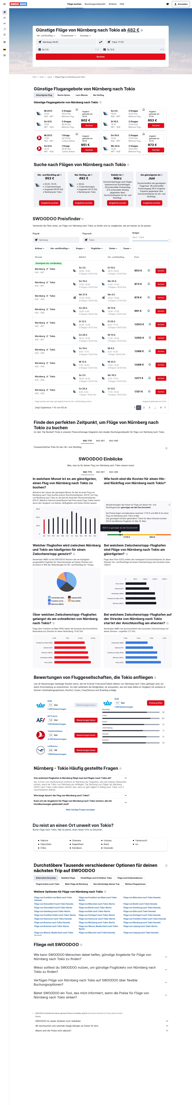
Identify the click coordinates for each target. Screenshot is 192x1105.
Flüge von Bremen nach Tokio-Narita (51, 926)
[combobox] (46, 35)
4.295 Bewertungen (57, 739)
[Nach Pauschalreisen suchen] (4, 29)
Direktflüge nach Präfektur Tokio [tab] (96, 878)
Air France (52, 716)
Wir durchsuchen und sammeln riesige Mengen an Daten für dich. (102, 1025)
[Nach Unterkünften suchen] (4, 17)
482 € (133, 30)
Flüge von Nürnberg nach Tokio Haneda (142, 922)
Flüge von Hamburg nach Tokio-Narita (52, 911)
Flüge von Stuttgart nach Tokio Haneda (142, 915)
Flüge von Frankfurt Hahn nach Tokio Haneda (144, 919)
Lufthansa (52, 746)
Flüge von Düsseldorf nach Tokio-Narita (53, 907)
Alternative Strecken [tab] (46, 878)
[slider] (169, 240)
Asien (42, 77)
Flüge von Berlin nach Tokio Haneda (140, 904)
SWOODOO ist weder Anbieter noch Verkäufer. (102, 1021)
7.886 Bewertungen (57, 754)
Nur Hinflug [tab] (98, 95)
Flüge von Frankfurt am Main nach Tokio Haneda (53, 898)
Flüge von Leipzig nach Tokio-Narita (140, 926)
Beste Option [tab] (64, 95)
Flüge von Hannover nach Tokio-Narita (97, 919)
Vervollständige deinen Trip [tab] (106, 884)
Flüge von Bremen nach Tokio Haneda (52, 922)
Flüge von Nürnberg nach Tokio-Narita (97, 922)
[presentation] (142, 30)
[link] (49, 203)
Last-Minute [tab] (82, 95)
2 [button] (144, 407)
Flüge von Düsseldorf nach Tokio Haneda (53, 904)
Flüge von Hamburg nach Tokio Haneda (142, 907)
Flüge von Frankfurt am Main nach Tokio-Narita (98, 898)
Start (34, 77)
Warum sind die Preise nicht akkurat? (102, 1030)
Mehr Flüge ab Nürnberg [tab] (76, 884)
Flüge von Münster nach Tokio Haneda (97, 932)
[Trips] (4, 42)
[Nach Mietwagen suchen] (4, 23)
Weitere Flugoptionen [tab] (135, 884)
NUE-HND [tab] (113, 441)
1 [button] (138, 407)
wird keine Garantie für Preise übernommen (105, 1013)
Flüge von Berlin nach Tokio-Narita (95, 907)
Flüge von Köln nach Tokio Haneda (139, 911)
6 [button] (161, 407)
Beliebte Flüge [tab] (68, 878)
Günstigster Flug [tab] (44, 95)
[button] (4, 4)
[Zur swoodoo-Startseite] (18, 4)
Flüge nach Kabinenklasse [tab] (130, 878)
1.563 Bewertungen (57, 724)
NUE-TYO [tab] (87, 441)
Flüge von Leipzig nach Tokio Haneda (140, 932)
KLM (50, 701)
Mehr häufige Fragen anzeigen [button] (80, 809)
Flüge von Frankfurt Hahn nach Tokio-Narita (55, 915)
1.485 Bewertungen (57, 709)
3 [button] (149, 407)
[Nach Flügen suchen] (4, 12)
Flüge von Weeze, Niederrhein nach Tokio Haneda (53, 933)
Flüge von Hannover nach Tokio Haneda (53, 919)
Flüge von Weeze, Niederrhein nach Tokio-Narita (99, 927)
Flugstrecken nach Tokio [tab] (47, 884)
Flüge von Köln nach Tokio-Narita (94, 911)
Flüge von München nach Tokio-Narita (97, 904)
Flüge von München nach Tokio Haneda (142, 897)
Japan (49, 77)
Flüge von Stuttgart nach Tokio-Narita (97, 915)
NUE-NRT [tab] (100, 441)
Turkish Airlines (55, 731)
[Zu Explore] (4, 34)
